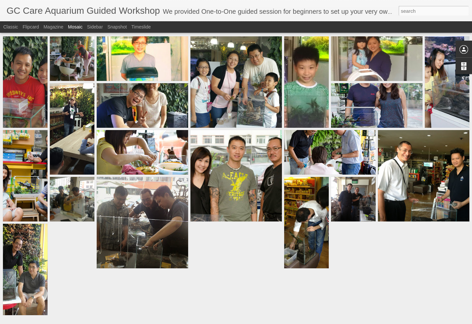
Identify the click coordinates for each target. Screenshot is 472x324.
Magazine (54, 26)
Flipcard (31, 26)
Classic (10, 26)
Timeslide (141, 26)
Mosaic (75, 26)
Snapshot (117, 26)
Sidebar (95, 26)
